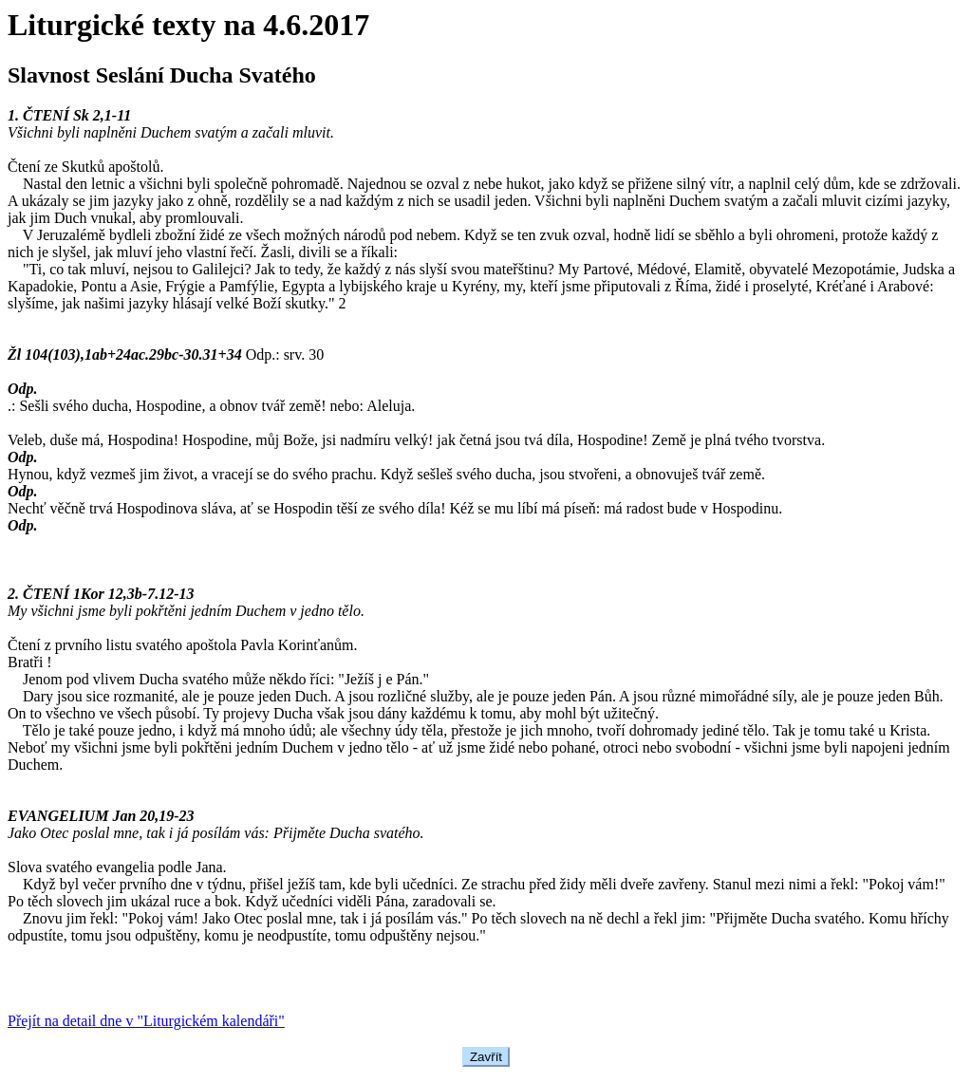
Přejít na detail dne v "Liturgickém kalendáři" (146, 1021)
